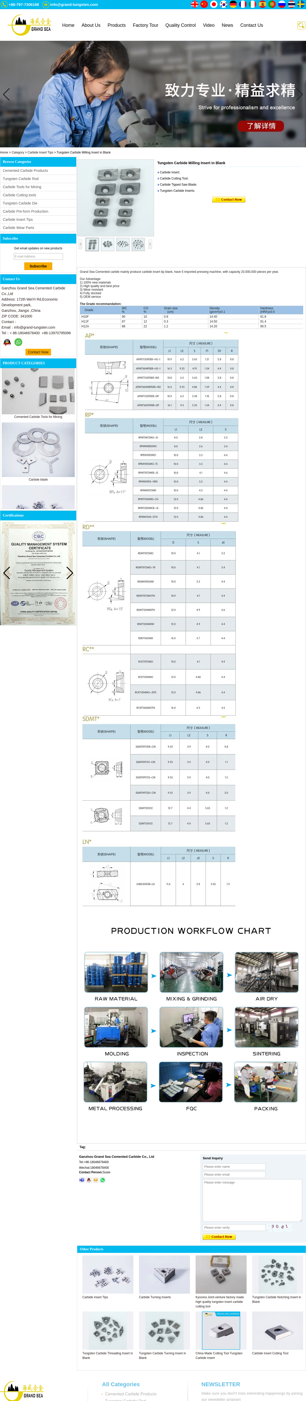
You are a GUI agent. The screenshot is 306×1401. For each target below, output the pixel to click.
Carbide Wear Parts (18, 228)
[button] (145, 144)
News (227, 25)
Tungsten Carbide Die (20, 203)
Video (209, 25)
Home (68, 25)
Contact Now (38, 352)
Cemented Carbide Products (25, 171)
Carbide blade (38, 481)
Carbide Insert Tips (40, 152)
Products (117, 25)
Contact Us (251, 25)
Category (18, 152)
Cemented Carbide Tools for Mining (38, 418)
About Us (91, 25)
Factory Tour (145, 25)
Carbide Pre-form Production (25, 211)
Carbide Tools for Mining (22, 187)
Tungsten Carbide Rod (21, 179)
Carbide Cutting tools (19, 195)
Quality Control (180, 25)
